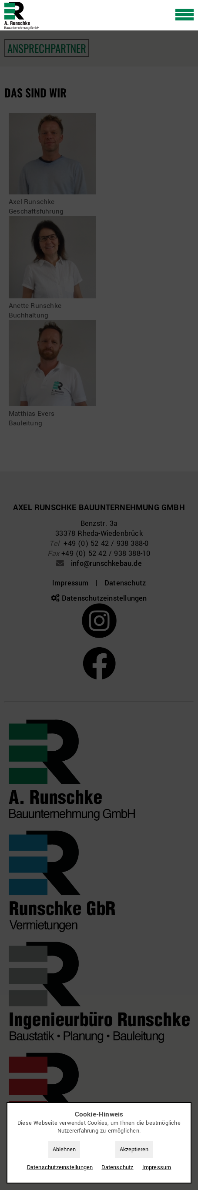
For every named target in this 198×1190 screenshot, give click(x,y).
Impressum (156, 1167)
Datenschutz (117, 1167)
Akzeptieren (134, 1149)
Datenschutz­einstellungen (60, 1167)
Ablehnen (64, 1149)
